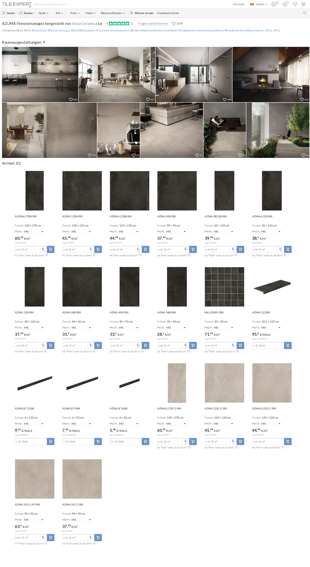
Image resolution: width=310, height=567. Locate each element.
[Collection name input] (28, 13)
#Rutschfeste (255, 30)
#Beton (219, 30)
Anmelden (239, 4)
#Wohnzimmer (86, 30)
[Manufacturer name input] (11, 13)
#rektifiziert (170, 30)
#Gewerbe (103, 30)
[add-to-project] (50, 249)
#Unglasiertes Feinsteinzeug (196, 30)
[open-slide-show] (34, 190)
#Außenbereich (119, 30)
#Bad (73, 30)
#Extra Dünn (39, 30)
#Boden (134, 30)
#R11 (277, 30)
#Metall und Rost (235, 30)
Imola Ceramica (84, 23)
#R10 (268, 30)
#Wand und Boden (151, 30)
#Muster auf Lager (58, 30)
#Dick (27, 30)
